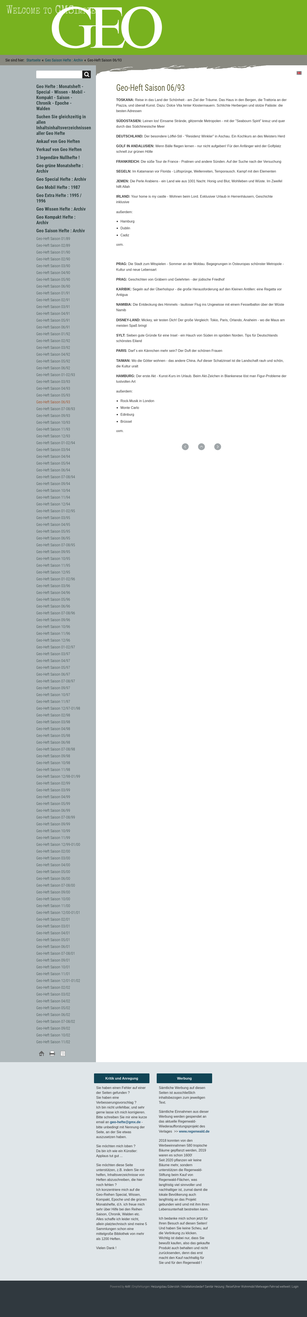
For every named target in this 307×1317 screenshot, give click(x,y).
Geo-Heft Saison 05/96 (53, 599)
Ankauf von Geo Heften (58, 141)
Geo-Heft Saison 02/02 (53, 987)
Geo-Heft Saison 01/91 (53, 293)
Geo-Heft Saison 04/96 (53, 592)
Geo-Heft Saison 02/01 (53, 919)
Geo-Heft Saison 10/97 (53, 694)
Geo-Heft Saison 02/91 (53, 300)
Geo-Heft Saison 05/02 (53, 1008)
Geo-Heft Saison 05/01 (53, 939)
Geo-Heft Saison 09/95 (53, 551)
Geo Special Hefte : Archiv (61, 179)
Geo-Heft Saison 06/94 (53, 470)
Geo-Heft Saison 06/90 (53, 286)
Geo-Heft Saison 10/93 (53, 422)
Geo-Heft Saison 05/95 (53, 531)
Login (295, 1286)
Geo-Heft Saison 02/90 (53, 259)
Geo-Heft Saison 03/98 (53, 722)
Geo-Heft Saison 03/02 (53, 994)
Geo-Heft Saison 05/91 (53, 320)
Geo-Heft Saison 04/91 (53, 313)
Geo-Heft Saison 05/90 (53, 279)
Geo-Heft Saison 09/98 (53, 756)
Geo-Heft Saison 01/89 (53, 238)
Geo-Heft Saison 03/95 (53, 517)
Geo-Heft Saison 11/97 (53, 701)
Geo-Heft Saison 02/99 (53, 783)
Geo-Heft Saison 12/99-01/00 (58, 844)
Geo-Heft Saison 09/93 (53, 415)
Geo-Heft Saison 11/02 (53, 1042)
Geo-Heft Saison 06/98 (53, 742)
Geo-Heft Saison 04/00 (53, 865)
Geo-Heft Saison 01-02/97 (55, 647)
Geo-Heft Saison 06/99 (53, 810)
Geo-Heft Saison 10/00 (53, 899)
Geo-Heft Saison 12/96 (53, 640)
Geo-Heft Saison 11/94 (53, 497)
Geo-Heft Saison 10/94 (53, 490)
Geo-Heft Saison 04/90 (53, 272)
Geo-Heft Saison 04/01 (53, 933)
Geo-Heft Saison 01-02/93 (55, 374)
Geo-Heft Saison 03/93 (53, 381)
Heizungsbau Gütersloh (165, 1286)
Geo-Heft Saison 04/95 (53, 524)
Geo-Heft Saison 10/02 (53, 1035)
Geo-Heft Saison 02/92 (53, 340)
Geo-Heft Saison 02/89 (53, 245)
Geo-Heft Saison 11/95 (53, 565)
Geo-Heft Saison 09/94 (53, 483)
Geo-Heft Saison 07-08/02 (55, 1021)
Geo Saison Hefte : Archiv (64, 60)
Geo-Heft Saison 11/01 (53, 974)
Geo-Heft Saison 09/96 (53, 620)
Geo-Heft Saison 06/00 (53, 878)
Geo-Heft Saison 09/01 (53, 960)
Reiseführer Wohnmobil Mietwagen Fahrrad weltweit (258, 1286)
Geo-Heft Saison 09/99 (53, 824)
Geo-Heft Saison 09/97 (53, 688)
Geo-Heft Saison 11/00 (53, 905)
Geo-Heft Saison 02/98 (53, 715)
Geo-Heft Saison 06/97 (53, 674)
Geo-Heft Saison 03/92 (53, 347)
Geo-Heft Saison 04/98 (53, 728)
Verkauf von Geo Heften (59, 149)
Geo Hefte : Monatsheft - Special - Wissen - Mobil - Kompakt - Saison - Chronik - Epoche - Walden (60, 97)
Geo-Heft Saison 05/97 (53, 667)
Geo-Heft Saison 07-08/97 (55, 681)
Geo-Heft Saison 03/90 (53, 266)
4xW (127, 1286)
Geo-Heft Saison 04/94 (53, 456)
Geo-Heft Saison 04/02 (53, 1001)
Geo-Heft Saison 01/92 (53, 334)
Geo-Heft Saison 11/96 (53, 633)
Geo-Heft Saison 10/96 (53, 626)
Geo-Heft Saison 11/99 (53, 837)
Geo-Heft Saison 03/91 (53, 306)
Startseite (33, 60)
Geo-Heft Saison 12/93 (53, 436)
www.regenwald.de (194, 1131)
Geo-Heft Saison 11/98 (53, 769)
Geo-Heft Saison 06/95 (53, 538)
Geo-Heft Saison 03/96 (53, 586)
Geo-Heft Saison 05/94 (53, 463)
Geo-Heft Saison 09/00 (53, 892)
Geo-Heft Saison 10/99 (53, 831)
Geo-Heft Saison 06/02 (53, 1014)
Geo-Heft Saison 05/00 (53, 871)
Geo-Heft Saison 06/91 (53, 327)
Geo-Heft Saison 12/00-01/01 (58, 912)
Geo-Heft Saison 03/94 (53, 449)
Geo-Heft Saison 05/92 (53, 361)
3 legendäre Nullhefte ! (58, 157)
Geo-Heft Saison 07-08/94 (55, 477)
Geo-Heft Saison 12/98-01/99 (58, 776)
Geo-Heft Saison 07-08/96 (55, 613)
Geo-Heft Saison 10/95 (53, 558)
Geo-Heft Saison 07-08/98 (55, 749)
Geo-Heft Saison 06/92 (53, 368)
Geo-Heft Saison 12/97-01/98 (58, 708)
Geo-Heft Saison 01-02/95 (55, 511)
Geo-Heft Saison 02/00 (53, 851)
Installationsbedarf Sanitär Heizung (202, 1286)
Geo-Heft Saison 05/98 (53, 735)
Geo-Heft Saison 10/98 (53, 763)
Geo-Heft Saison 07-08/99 (55, 817)
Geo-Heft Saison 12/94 (53, 504)
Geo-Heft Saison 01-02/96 (55, 579)
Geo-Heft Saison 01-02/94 (55, 443)
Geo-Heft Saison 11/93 (53, 429)
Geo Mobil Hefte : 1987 (58, 187)
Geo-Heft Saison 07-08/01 (55, 953)
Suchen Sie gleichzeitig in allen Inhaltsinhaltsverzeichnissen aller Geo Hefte (63, 125)
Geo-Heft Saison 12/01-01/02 (58, 980)
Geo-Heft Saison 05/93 (53, 395)
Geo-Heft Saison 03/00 (53, 858)
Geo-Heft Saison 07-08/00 (55, 885)
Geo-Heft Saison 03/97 (53, 654)
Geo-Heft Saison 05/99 (53, 803)
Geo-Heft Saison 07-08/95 (55, 545)
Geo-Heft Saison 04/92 (53, 354)
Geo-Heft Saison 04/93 (53, 388)
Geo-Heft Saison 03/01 (53, 926)
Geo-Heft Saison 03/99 (53, 790)
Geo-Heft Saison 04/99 (53, 797)
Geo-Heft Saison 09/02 (53, 1028)
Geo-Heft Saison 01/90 (53, 252)
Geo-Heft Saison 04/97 (53, 660)
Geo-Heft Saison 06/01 (53, 946)
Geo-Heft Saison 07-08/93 (55, 409)
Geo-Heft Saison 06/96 (53, 606)
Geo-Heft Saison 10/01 (53, 967)
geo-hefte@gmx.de (125, 1122)
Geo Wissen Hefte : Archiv (61, 209)
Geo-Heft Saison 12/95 (53, 572)
